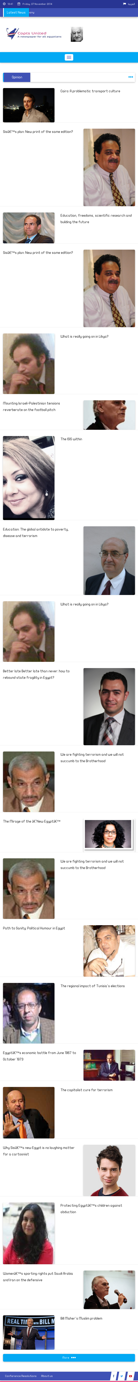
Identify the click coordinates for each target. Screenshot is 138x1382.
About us (47, 1376)
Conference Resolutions (21, 1376)
